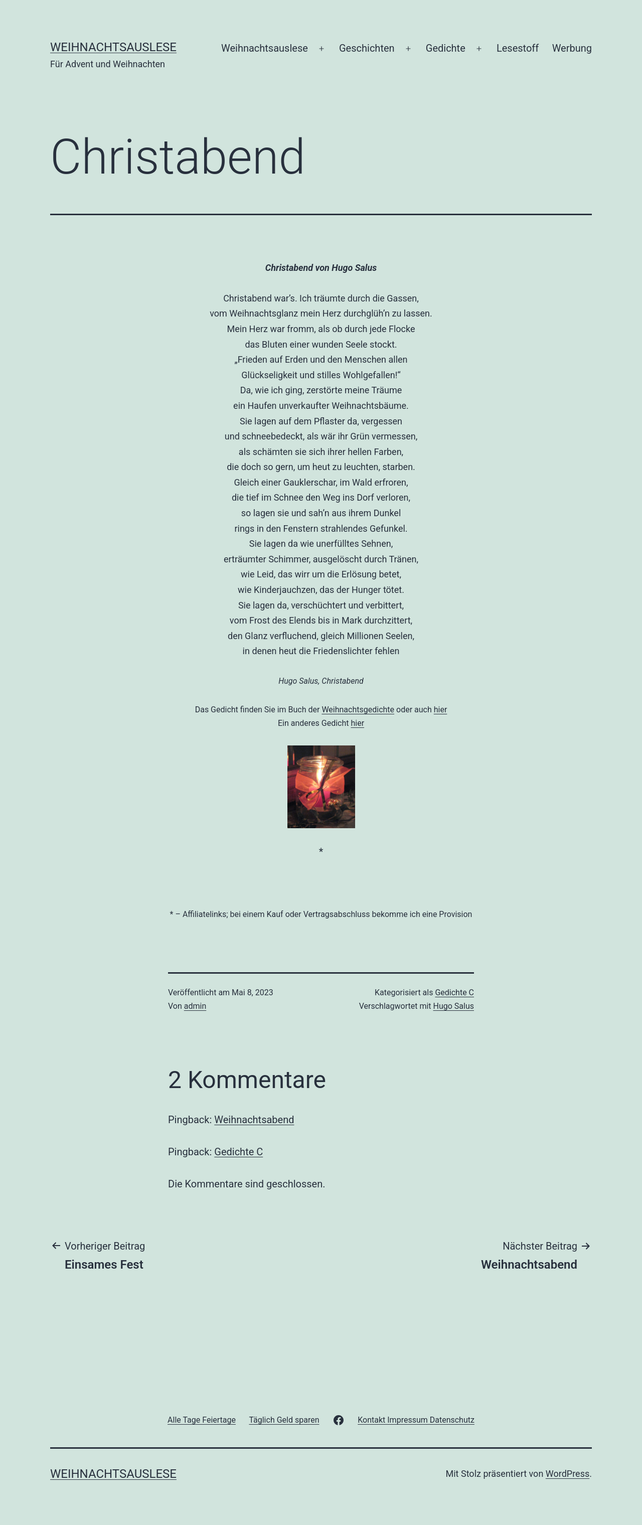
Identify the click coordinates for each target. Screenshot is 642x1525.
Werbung (572, 48)
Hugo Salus (453, 1006)
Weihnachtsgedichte (358, 709)
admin (195, 1006)
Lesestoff (518, 48)
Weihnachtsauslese (113, 47)
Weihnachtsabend (254, 1120)
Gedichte (445, 48)
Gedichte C (454, 992)
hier (440, 709)
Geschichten (367, 48)
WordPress (567, 1473)
